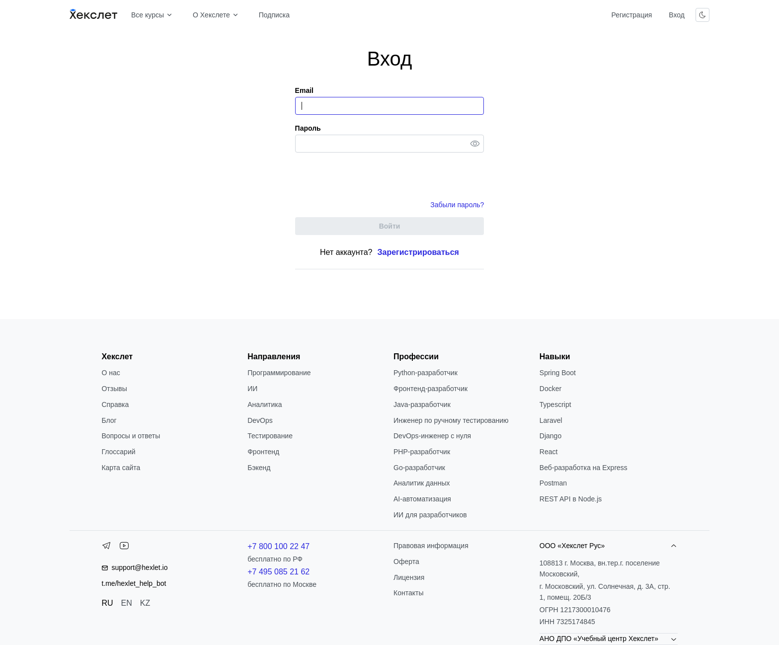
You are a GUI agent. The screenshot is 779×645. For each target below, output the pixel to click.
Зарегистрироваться (418, 252)
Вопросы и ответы (130, 436)
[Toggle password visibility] (474, 143)
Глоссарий (118, 452)
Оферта (406, 561)
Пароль (308, 128)
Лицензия (408, 577)
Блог (108, 420)
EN (126, 603)
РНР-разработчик (421, 452)
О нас (110, 373)
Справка (115, 404)
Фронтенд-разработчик (430, 389)
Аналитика (264, 404)
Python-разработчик (425, 373)
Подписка (274, 15)
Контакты (408, 593)
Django (550, 436)
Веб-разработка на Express (583, 468)
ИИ (252, 389)
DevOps (260, 420)
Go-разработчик (419, 468)
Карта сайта (120, 468)
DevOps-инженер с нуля (432, 436)
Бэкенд (258, 468)
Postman (553, 483)
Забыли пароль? (457, 205)
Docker (550, 389)
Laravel (551, 420)
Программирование (279, 373)
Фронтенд (263, 452)
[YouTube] (124, 548)
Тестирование (270, 436)
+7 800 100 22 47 (278, 546)
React (549, 452)
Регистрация (631, 15)
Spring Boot (558, 373)
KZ (145, 603)
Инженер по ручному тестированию (450, 420)
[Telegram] (106, 548)
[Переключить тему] (702, 15)
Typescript (555, 404)
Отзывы (114, 389)
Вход (677, 15)
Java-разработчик (422, 404)
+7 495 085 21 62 (278, 571)
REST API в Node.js (571, 499)
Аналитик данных (421, 483)
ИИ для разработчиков (430, 515)
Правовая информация (430, 546)
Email (304, 90)
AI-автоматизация (422, 499)
